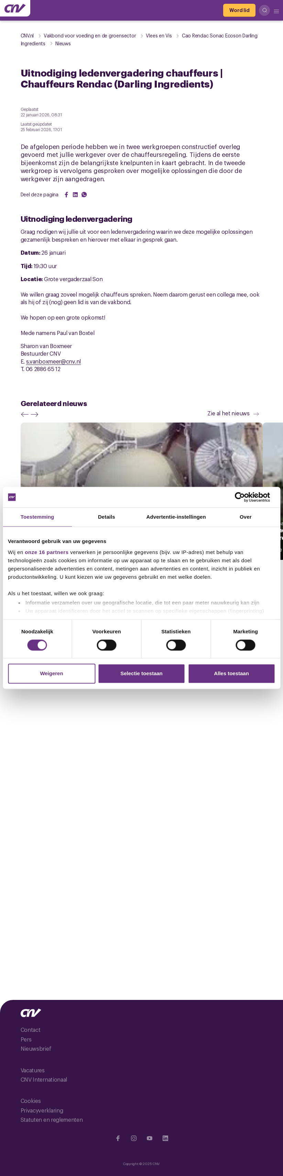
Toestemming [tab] (37, 517)
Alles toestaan (231, 674)
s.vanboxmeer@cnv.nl (53, 361)
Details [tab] (106, 517)
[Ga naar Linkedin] (165, 1138)
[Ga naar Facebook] (118, 1138)
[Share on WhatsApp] (84, 194)
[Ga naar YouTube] (149, 1138)
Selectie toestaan (141, 674)
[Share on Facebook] (66, 194)
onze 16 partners (46, 552)
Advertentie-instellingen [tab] (176, 517)
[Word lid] (239, 10)
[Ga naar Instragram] (134, 1138)
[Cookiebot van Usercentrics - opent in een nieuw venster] (245, 497)
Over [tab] (246, 517)
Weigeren (51, 674)
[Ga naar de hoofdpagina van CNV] (15, 8)
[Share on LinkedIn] (75, 194)
